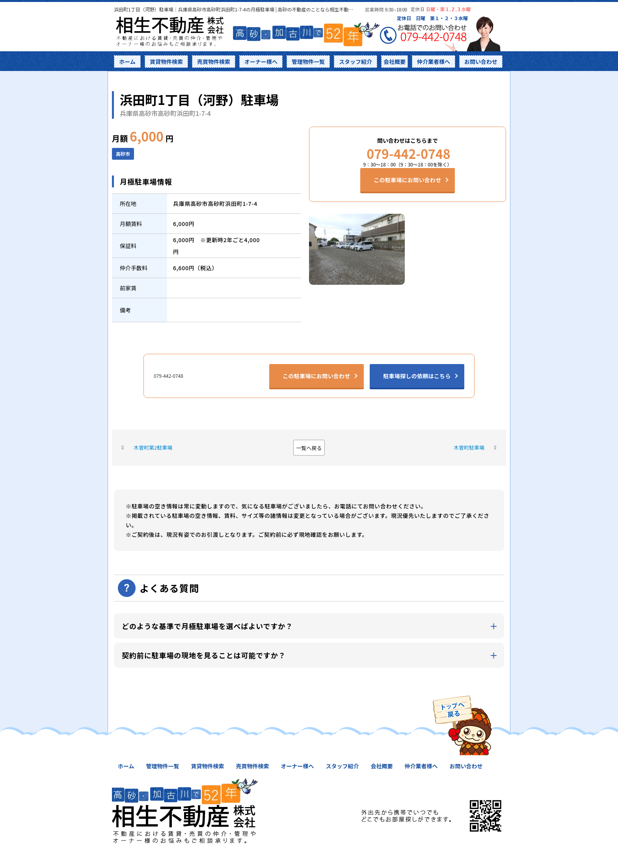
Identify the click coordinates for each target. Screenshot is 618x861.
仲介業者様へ (433, 61)
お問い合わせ (480, 61)
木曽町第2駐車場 (153, 447)
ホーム (127, 61)
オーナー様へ (260, 61)
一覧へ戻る (309, 448)
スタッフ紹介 (355, 61)
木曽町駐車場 (469, 447)
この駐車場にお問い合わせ (407, 180)
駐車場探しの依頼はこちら (416, 376)
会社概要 (394, 61)
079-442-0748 (407, 153)
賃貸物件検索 (166, 61)
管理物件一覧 (308, 61)
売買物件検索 (213, 61)
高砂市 (123, 153)
